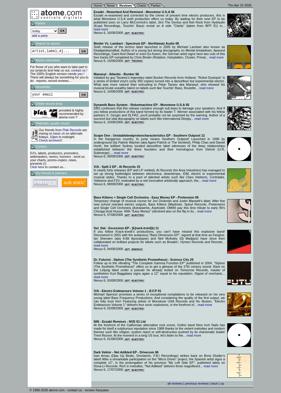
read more (101, 29)
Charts (141, 5)
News (111, 5)
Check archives (49, 140)
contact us (78, 70)
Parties (155, 5)
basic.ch (59, 133)
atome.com (56, 390)
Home (98, 5)
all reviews (174, 383)
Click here (37, 167)
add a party (40, 35)
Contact (41, 146)
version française (97, 390)
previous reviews (197, 383)
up (222, 383)
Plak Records (72, 130)
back (214, 383)
